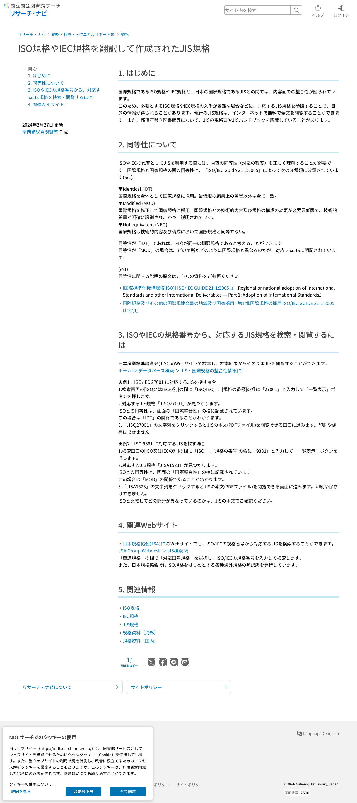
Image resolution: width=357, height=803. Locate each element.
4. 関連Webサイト (46, 104)
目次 (29, 68)
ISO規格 (131, 607)
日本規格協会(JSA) (144, 543)
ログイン (341, 10)
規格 (125, 34)
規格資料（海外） (140, 632)
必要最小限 (83, 791)
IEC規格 (130, 616)
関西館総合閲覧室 (40, 131)
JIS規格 (130, 624)
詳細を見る (21, 791)
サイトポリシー (189, 784)
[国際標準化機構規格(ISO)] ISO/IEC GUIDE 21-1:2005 (178, 287)
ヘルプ (318, 10)
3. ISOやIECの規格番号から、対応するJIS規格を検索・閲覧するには (64, 93)
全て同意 (128, 791)
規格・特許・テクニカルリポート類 (83, 34)
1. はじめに (39, 75)
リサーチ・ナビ (31, 34)
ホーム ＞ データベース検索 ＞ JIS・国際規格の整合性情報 (180, 370)
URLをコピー (129, 662)
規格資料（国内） (140, 640)
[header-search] (263, 10)
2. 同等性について (46, 82)
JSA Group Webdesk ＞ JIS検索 (153, 550)
